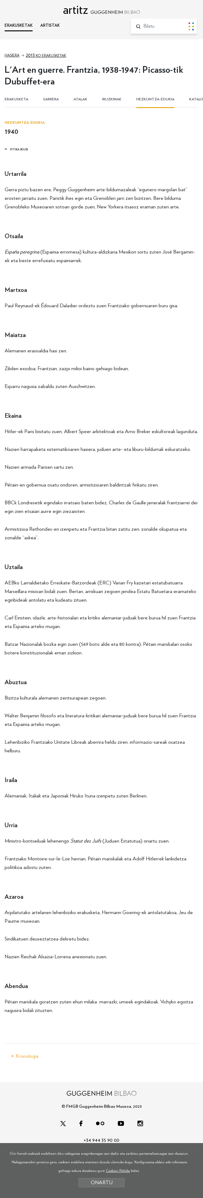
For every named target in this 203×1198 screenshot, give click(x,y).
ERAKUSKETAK (19, 26)
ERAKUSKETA (16, 99)
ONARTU (102, 1182)
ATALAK (80, 99)
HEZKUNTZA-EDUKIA (155, 99)
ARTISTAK (50, 26)
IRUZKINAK (111, 99)
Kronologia (27, 1056)
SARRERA (51, 99)
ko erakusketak (46, 55)
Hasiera (12, 55)
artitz (101, 10)
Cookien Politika (118, 1171)
